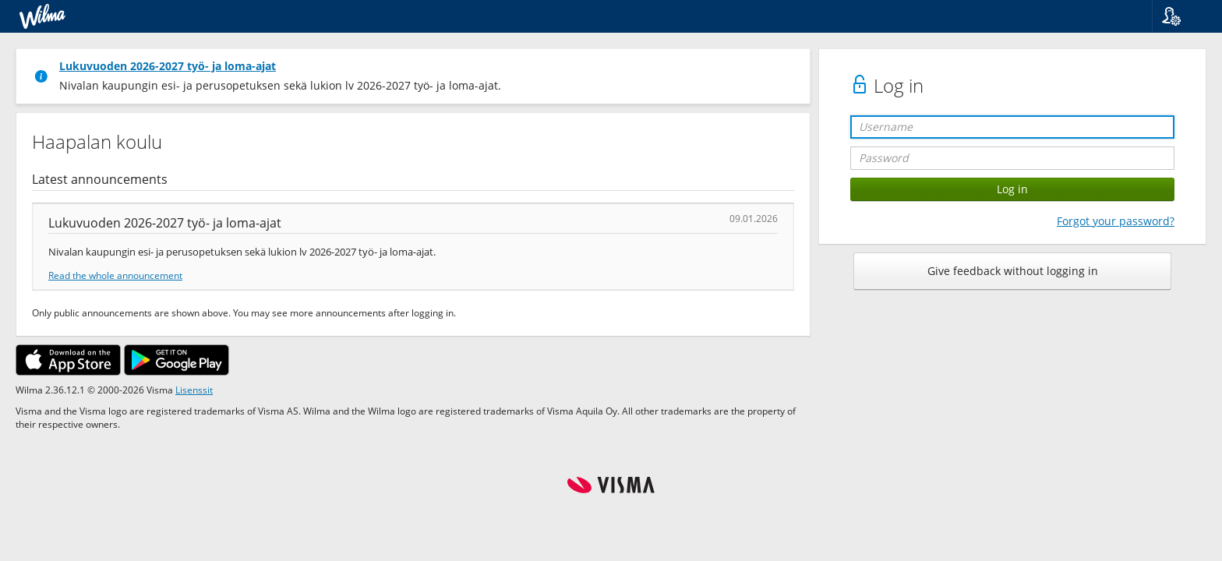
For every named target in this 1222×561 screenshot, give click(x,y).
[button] (1181, 16)
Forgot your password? (1115, 220)
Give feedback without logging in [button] (1012, 270)
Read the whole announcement (115, 275)
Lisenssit (194, 389)
